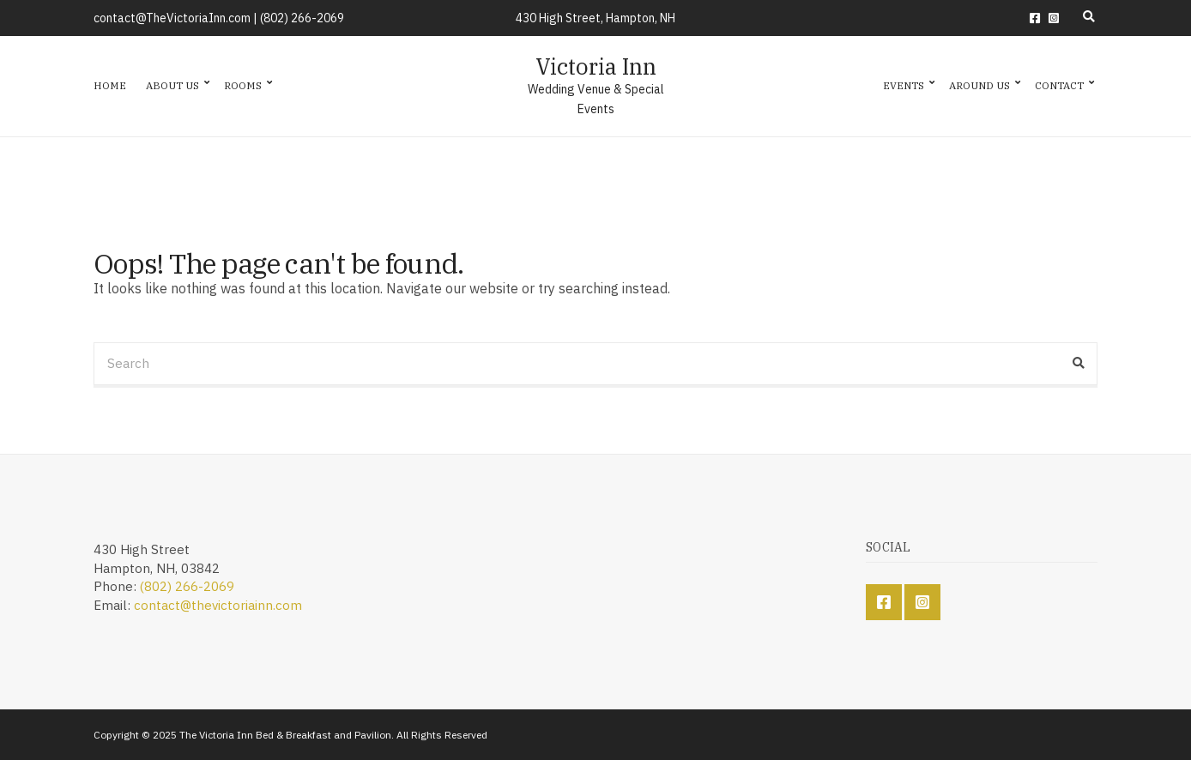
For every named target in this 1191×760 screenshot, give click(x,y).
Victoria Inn (595, 66)
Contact (1059, 85)
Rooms (243, 85)
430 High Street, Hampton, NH (595, 18)
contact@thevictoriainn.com (218, 605)
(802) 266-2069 (302, 18)
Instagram (1054, 18)
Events (903, 85)
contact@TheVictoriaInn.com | (177, 18)
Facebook (1035, 18)
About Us (172, 85)
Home (110, 85)
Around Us (979, 85)
